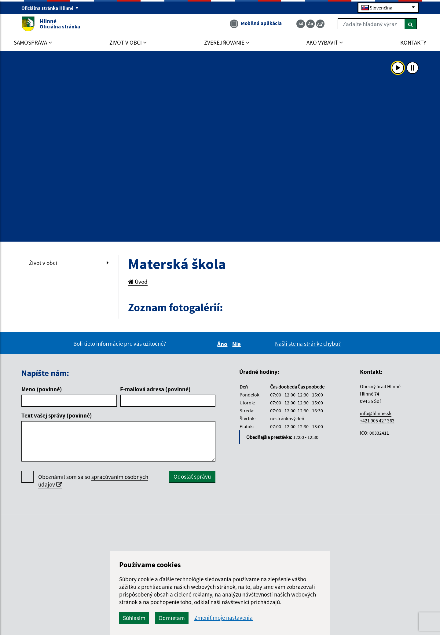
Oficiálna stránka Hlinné (50, 8)
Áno (223, 344)
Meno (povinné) (41, 389)
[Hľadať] (411, 23)
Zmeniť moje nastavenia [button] (223, 618)
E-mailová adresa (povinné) (155, 389)
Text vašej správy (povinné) (56, 415)
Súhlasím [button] (134, 618)
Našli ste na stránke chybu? (308, 343)
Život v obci (43, 262)
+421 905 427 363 (377, 421)
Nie (237, 344)
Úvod (138, 281)
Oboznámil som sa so (93, 480)
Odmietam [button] (172, 618)
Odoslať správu (192, 476)
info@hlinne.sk (375, 413)
